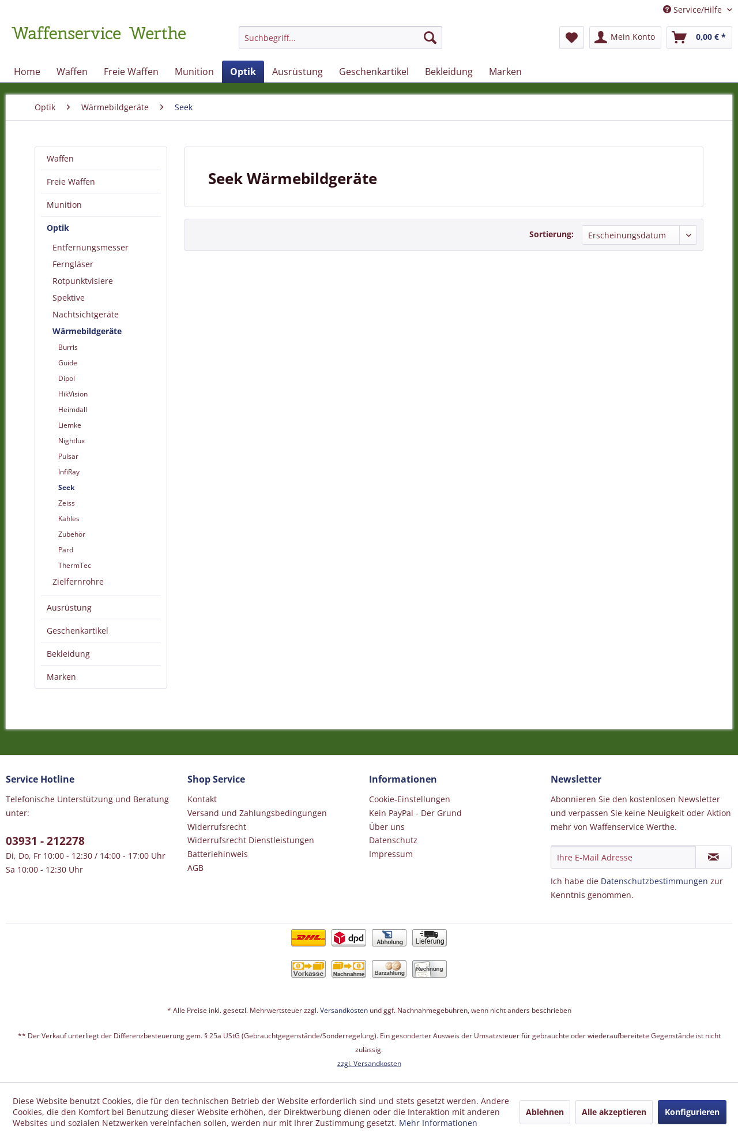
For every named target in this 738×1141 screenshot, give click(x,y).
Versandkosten (344, 1010)
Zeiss (66, 503)
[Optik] (243, 72)
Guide (67, 363)
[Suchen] (430, 37)
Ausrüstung (69, 607)
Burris (68, 347)
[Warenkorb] (699, 37)
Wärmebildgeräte (87, 331)
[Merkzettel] (571, 37)
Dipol (66, 378)
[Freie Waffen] (131, 72)
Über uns (387, 826)
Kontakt (202, 799)
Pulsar (68, 456)
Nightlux (71, 441)
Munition (64, 204)
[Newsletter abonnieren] (713, 857)
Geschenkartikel (77, 630)
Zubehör (71, 534)
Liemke (69, 425)
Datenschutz (393, 840)
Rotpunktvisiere (82, 280)
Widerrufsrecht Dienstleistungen (250, 840)
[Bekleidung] (449, 72)
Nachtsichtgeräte (85, 314)
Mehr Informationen (438, 1122)
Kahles (69, 518)
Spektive (68, 297)
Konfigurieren (692, 1111)
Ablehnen (545, 1111)
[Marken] (505, 72)
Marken (61, 676)
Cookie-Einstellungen (409, 799)
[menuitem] (340, 43)
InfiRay (69, 472)
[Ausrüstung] (297, 72)
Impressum (391, 853)
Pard (65, 550)
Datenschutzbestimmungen (654, 881)
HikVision (73, 394)
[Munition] (194, 72)
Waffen (60, 158)
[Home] (27, 72)
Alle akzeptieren (614, 1111)
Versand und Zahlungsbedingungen (257, 812)
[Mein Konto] (625, 37)
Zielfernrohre (78, 581)
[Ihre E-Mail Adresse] (623, 857)
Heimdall (72, 409)
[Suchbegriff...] (340, 37)
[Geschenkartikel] (374, 72)
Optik (58, 227)
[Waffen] (72, 72)
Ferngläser (72, 264)
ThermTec (74, 565)
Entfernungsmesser (90, 247)
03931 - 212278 (45, 840)
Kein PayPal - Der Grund (415, 812)
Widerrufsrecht (216, 826)
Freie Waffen (71, 181)
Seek (66, 487)
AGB (195, 867)
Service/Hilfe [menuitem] (693, 9)
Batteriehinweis (217, 853)
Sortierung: (551, 234)
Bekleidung (68, 653)
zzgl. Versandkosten (369, 1063)
